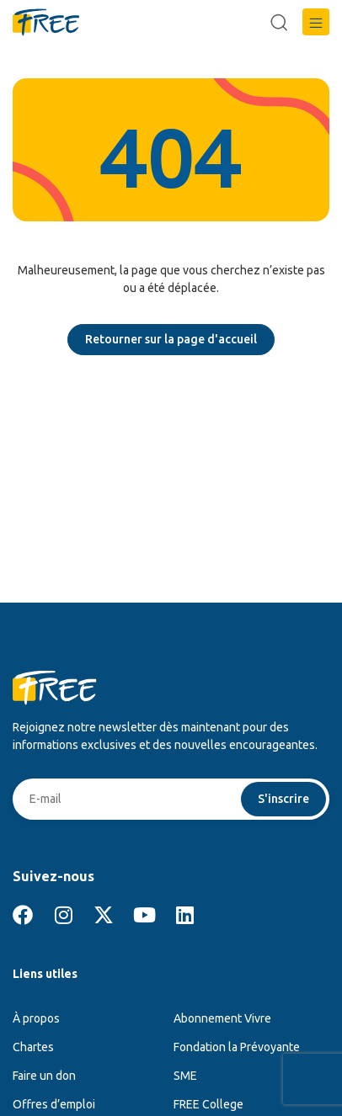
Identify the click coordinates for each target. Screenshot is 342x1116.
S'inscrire (283, 798)
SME (185, 1075)
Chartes (33, 1047)
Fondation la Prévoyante (237, 1047)
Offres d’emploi (54, 1104)
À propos (36, 1018)
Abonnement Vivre (222, 1018)
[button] (315, 21)
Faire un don (44, 1075)
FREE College (208, 1104)
